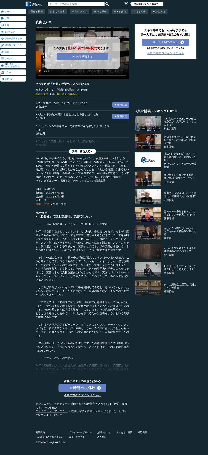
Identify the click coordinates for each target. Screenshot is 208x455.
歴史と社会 (37, 11)
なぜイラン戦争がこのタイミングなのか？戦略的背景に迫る (180, 231)
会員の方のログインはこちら (82, 395)
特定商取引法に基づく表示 (49, 437)
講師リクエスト (77, 437)
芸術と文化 (139, 11)
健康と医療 (100, 11)
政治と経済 (159, 11)
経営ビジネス (79, 11)
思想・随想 (59, 204)
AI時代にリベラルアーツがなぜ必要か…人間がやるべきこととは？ (180, 121)
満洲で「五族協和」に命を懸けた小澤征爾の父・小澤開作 (180, 195)
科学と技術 (120, 11)
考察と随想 (42, 94)
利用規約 (40, 432)
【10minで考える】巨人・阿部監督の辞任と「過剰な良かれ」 (180, 156)
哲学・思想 (42, 204)
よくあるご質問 (124, 432)
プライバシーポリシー (80, 432)
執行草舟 (62, 94)
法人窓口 (101, 437)
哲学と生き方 (57, 11)
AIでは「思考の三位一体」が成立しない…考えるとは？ (180, 268)
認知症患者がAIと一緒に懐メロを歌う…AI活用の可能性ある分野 (180, 139)
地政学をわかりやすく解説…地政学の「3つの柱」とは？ (180, 176)
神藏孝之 (74, 94)
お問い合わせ (104, 432)
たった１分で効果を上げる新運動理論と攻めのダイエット (180, 249)
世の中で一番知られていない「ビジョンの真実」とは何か (180, 213)
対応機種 (142, 432)
